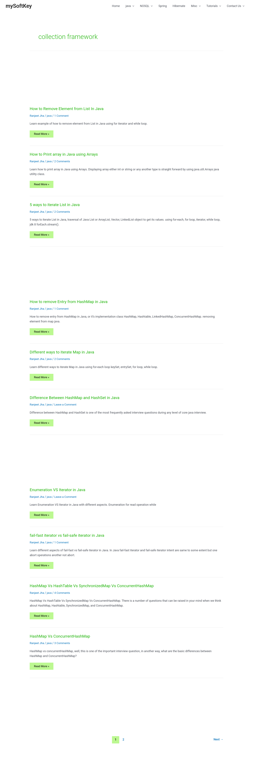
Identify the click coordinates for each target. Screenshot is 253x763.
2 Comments (63, 162)
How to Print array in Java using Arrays (65, 155)
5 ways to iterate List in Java (56, 206)
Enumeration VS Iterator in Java (59, 494)
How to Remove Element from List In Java (69, 109)
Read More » (42, 136)
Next (218, 747)
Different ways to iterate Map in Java (64, 355)
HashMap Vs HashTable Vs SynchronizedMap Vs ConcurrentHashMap (95, 592)
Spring (162, 6)
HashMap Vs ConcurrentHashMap (61, 643)
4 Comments (63, 599)
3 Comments (63, 650)
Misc (196, 6)
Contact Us (235, 6)
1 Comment (63, 116)
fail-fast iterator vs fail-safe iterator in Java (69, 541)
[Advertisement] (126, 82)
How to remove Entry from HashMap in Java (71, 304)
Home (116, 6)
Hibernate (179, 6)
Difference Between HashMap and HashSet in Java (77, 401)
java (130, 6)
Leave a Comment (67, 409)
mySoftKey (19, 6)
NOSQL (146, 6)
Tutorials (213, 6)
